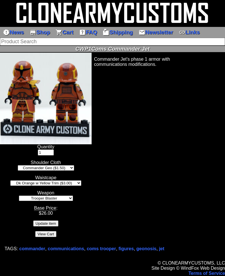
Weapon (45, 192)
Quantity (45, 146)
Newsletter (156, 32)
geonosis (146, 248)
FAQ (88, 32)
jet (161, 248)
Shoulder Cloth (46, 162)
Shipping (117, 32)
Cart (64, 32)
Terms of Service (206, 273)
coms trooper (101, 248)
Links (189, 32)
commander (32, 248)
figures (126, 248)
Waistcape (45, 177)
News (13, 32)
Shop (39, 32)
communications (66, 248)
